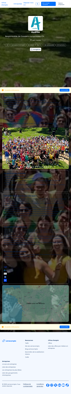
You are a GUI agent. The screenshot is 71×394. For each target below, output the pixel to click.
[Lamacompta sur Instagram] (51, 385)
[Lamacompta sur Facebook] (47, 385)
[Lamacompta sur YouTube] (63, 385)
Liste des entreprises (9, 367)
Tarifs (27, 343)
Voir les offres (64, 90)
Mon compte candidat (45, 3)
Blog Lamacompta (31, 349)
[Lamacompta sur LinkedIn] (59, 385)
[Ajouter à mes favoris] (35, 49)
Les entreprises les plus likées (11, 370)
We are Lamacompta (32, 346)
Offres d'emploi (4, 4)
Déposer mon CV (28, 4)
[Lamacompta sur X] (55, 385)
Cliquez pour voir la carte (35, 303)
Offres (50, 343)
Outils (27, 357)
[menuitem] (35, 343)
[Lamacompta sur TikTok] (67, 385)
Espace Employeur (61, 3)
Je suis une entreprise (9, 364)
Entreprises (18, 4)
